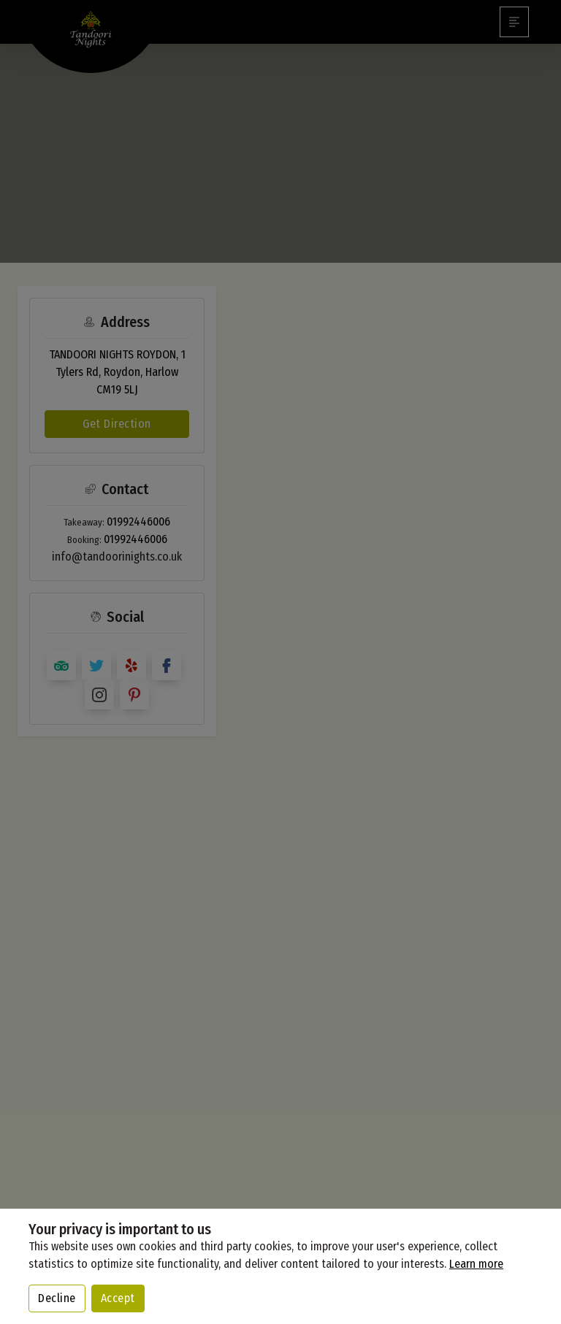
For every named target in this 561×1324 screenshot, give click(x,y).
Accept (118, 1298)
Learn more (476, 1264)
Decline (57, 1298)
